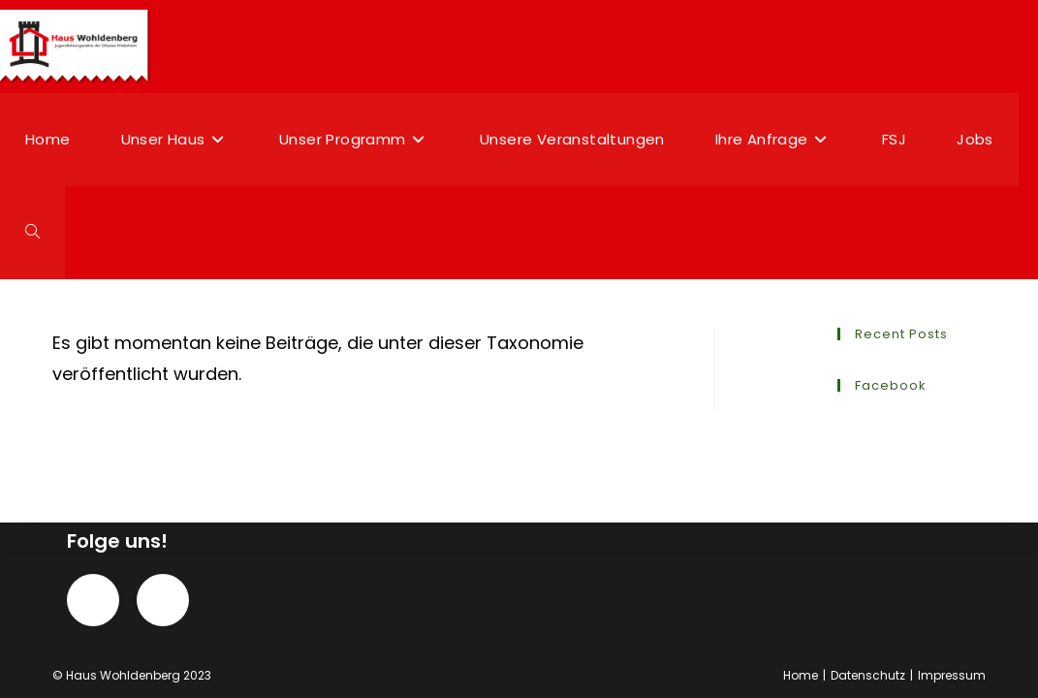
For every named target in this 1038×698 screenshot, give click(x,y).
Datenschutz (868, 675)
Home (800, 675)
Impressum (952, 675)
